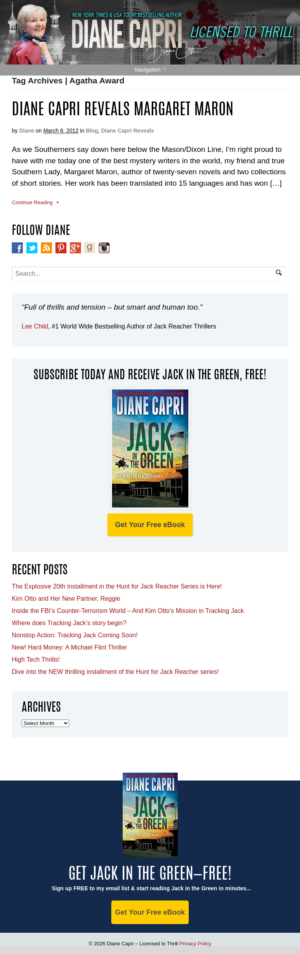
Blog (92, 130)
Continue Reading (32, 202)
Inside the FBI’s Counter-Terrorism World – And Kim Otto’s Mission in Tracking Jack (128, 610)
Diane (26, 130)
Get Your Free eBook (150, 525)
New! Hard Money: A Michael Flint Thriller (69, 647)
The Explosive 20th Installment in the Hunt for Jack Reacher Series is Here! (117, 586)
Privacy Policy (195, 944)
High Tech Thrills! (36, 659)
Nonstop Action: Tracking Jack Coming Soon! (75, 635)
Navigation (147, 69)
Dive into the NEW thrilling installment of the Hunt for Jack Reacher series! (115, 671)
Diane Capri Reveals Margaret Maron (123, 110)
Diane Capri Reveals (127, 130)
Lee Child (35, 326)
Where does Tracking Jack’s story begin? (69, 623)
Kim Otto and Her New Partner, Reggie (66, 598)
